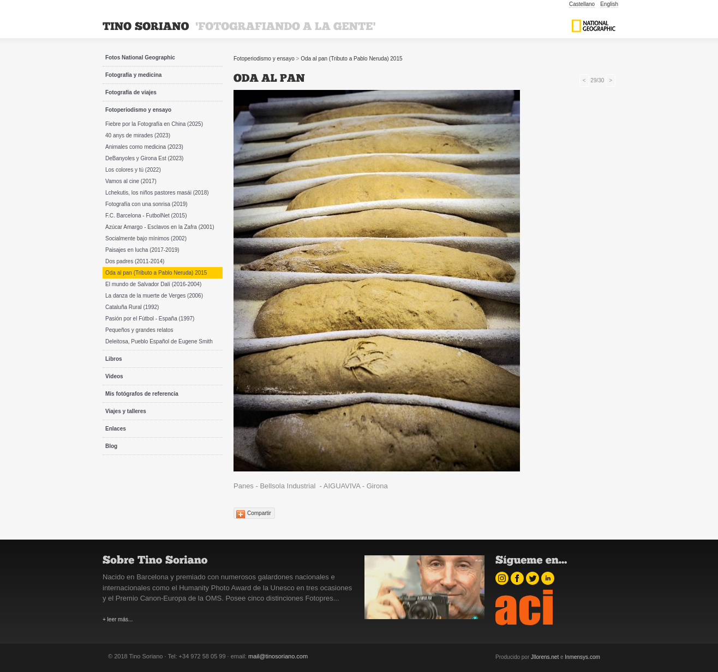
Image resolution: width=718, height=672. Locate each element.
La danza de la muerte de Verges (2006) (154, 296)
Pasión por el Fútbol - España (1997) (149, 319)
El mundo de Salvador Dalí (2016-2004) (153, 284)
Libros (113, 359)
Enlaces (115, 429)
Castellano (582, 4)
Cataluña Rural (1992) (132, 307)
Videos (114, 376)
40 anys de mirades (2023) (137, 135)
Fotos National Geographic (140, 57)
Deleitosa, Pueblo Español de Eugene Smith (159, 341)
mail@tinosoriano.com (278, 656)
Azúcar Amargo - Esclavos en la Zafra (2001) (159, 227)
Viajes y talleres (125, 411)
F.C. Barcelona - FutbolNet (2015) (146, 216)
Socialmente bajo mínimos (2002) (146, 238)
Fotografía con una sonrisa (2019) (146, 204)
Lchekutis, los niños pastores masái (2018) (157, 193)
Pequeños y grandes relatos (139, 330)
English (609, 4)
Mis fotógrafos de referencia (141, 394)
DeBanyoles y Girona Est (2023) (144, 158)
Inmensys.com (582, 657)
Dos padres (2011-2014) (134, 261)
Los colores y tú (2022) (133, 170)
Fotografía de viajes (131, 92)
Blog (111, 446)
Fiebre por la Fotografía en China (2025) (154, 124)
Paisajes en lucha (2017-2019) (142, 250)
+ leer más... (118, 619)
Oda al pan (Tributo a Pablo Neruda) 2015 (156, 273)
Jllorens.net (545, 657)
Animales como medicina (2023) (144, 147)
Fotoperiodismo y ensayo (138, 110)
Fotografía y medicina (133, 75)
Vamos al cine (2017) (131, 181)
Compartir (259, 513)
